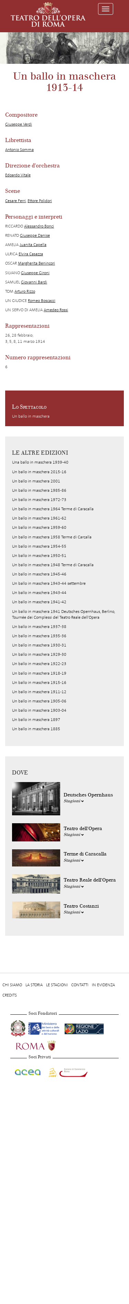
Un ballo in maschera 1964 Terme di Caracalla (53, 509)
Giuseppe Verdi (18, 124)
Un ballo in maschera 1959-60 (39, 527)
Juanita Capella (33, 244)
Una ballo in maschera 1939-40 (40, 462)
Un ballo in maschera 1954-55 (39, 546)
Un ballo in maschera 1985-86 (39, 490)
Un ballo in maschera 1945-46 (39, 574)
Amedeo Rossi (56, 310)
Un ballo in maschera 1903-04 (39, 710)
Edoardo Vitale (18, 175)
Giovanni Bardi (34, 282)
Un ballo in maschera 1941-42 (39, 602)
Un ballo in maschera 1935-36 (39, 636)
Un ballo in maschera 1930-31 (39, 645)
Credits (9, 995)
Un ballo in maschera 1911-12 (39, 692)
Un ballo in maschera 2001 (36, 481)
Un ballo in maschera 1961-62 (39, 518)
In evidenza (103, 985)
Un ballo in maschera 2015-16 (39, 472)
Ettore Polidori (40, 200)
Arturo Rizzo (24, 291)
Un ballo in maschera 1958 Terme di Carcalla (52, 537)
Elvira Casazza (31, 254)
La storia (34, 985)
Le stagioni (57, 985)
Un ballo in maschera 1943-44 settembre (49, 583)
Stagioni (74, 801)
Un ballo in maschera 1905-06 (39, 701)
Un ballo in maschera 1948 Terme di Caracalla (53, 565)
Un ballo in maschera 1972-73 (39, 499)
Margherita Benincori (36, 263)
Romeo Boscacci (41, 300)
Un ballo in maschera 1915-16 (39, 682)
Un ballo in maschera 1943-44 (39, 592)
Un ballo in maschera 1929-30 (39, 654)
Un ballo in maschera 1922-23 (39, 663)
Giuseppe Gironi (35, 273)
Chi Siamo (12, 985)
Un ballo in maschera (31, 416)
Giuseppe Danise (35, 235)
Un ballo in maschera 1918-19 (39, 673)
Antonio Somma (19, 149)
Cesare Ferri (15, 200)
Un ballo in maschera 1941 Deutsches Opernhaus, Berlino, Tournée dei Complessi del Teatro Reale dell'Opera (63, 614)
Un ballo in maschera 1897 (36, 719)
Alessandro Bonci (39, 226)
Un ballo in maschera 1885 (36, 729)
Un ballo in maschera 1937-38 (39, 626)
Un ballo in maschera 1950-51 (39, 555)
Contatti (79, 985)
